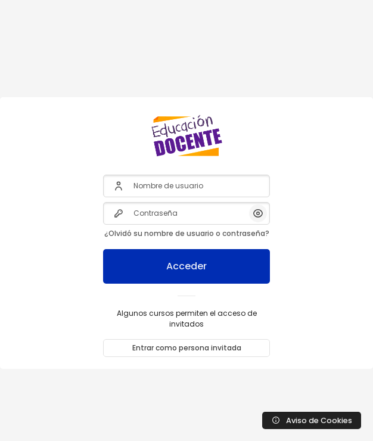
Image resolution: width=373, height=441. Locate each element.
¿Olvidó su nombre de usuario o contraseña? (186, 233)
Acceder (186, 266)
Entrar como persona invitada (186, 348)
